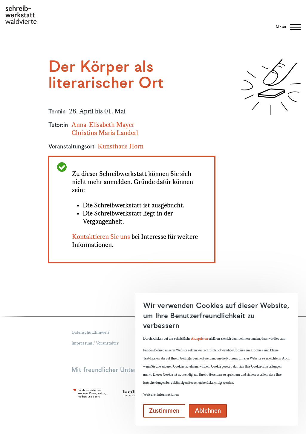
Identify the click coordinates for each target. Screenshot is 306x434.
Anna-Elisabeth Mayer (102, 125)
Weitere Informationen (161, 395)
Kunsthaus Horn (120, 146)
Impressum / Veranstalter (95, 343)
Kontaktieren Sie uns (101, 237)
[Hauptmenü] (286, 27)
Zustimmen (164, 411)
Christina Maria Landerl (104, 133)
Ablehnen (208, 411)
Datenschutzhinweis (90, 332)
